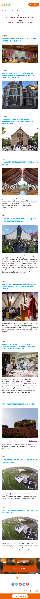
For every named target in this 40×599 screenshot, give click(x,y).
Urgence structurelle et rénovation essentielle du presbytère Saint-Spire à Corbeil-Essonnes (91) (18, 75)
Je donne (33, 4)
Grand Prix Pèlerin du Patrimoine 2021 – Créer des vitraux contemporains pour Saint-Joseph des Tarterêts (18, 346)
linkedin (23, 584)
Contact (26, 590)
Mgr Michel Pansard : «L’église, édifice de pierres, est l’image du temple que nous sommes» (19, 286)
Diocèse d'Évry (15, 11)
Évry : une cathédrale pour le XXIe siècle (18, 404)
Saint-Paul (19, 200)
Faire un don (20, 568)
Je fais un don (20, 596)
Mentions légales (34, 590)
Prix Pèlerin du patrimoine (16, 381)
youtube (20, 584)
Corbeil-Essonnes (27, 15)
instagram (27, 584)
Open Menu (25, 4)
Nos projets (7, 11)
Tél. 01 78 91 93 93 (34, 592)
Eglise (18, 15)
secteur (26, 265)
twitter (16, 584)
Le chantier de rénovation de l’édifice (11, 263)
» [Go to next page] (23, 553)
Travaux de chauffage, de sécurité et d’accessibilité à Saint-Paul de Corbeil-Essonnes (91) (18, 121)
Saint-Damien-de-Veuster (12, 325)
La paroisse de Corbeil (30, 383)
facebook (12, 584)
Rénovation (11, 15)
